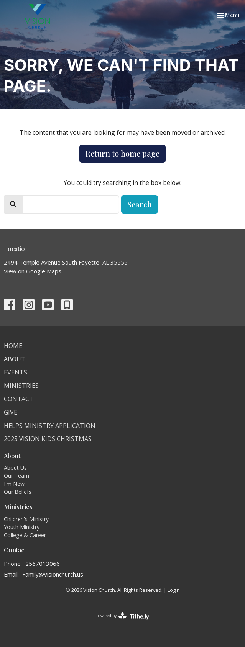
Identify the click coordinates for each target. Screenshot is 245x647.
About (14, 359)
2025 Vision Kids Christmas (48, 439)
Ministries (21, 385)
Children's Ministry (26, 519)
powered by (122, 616)
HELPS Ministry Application (49, 426)
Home (13, 345)
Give (10, 412)
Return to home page (122, 153)
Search (139, 204)
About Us (15, 467)
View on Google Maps (32, 271)
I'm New (14, 483)
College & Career (25, 535)
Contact (18, 399)
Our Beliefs (17, 491)
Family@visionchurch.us (52, 574)
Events (15, 372)
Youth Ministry (21, 527)
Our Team (16, 475)
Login (174, 590)
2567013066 (42, 563)
